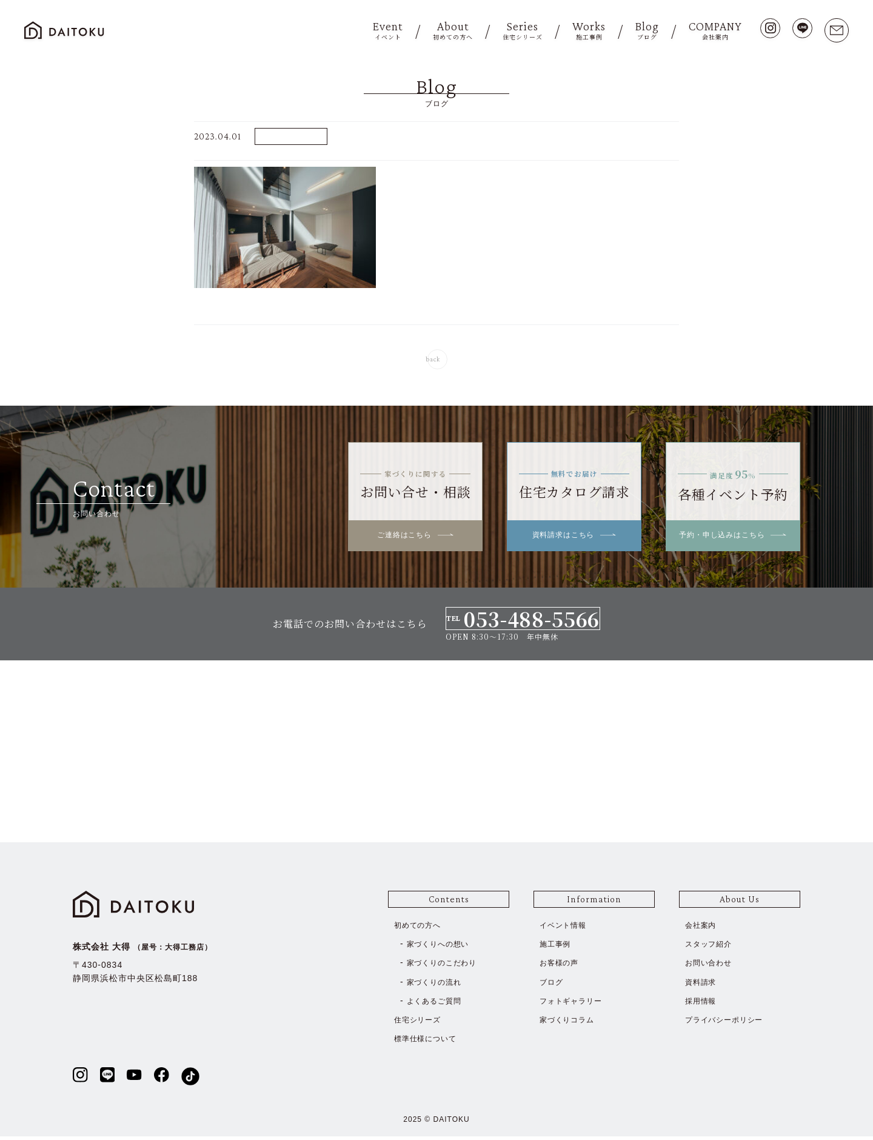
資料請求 (703, 985)
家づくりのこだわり (448, 966)
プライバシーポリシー (730, 1023)
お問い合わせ (712, 966)
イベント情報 (567, 929)
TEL (523, 622)
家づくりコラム (571, 1023)
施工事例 (558, 948)
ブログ (553, 985)
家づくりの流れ (438, 985)
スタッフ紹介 (712, 948)
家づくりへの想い (443, 948)
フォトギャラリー (576, 1004)
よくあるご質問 (438, 1004)
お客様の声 (562, 966)
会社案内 (703, 929)
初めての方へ (421, 929)
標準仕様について (430, 1042)
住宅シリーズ (421, 1023)
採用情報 (703, 1004)
